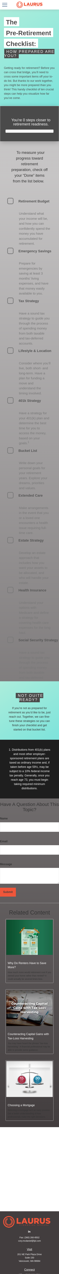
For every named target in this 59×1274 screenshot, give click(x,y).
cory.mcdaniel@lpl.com (29, 1241)
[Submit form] (8, 892)
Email (4, 841)
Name (4, 818)
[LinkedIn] (29, 1231)
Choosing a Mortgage (21, 1105)
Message (6, 864)
